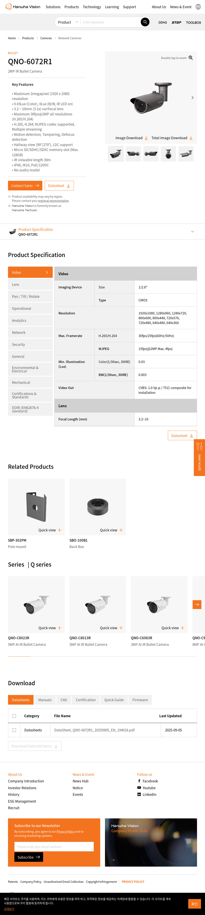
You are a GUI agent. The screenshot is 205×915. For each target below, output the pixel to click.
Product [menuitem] (64, 22)
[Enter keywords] (110, 22)
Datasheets (21, 699)
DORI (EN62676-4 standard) (25, 409)
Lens (15, 284)
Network (18, 332)
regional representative (53, 201)
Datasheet (59, 185)
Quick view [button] (50, 530)
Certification (86, 699)
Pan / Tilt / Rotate (26, 296)
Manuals (45, 699)
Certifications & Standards (24, 395)
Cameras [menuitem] (46, 38)
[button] (53, 7)
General (18, 356)
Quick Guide (114, 699)
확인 (194, 903)
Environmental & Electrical (25, 369)
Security (18, 344)
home (12, 38)
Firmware (140, 699)
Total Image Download (172, 138)
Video (16, 272)
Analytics (19, 320)
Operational (21, 308)
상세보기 (9, 909)
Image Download (132, 138)
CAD (63, 699)
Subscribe (29, 857)
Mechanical (21, 382)
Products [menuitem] (28, 38)
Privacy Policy (65, 831)
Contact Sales (25, 185)
